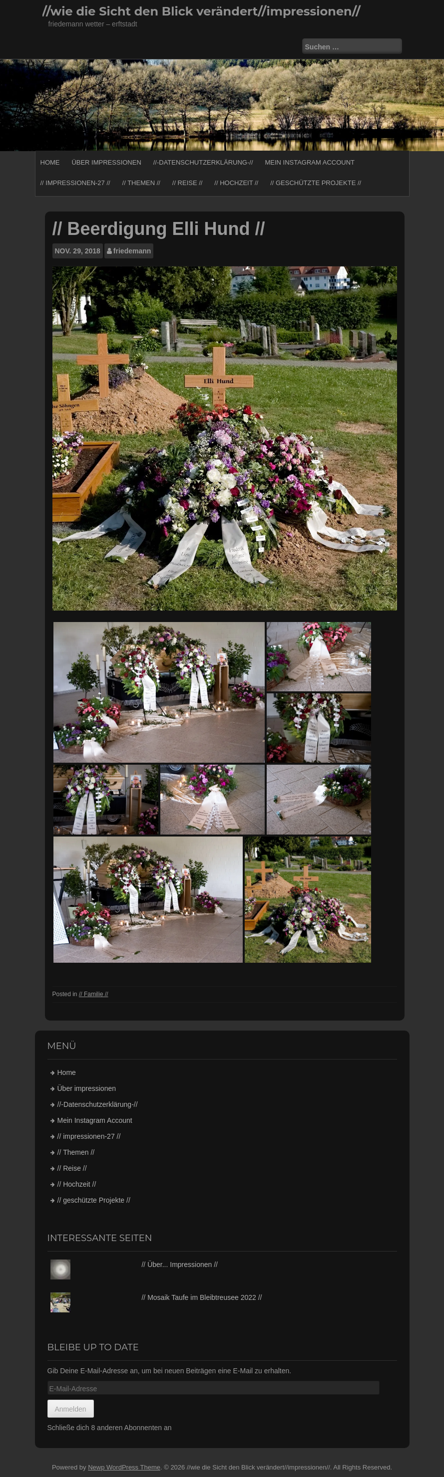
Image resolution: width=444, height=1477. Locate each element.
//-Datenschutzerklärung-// (203, 162)
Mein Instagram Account (310, 162)
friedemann (132, 251)
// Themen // (141, 183)
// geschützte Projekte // (315, 183)
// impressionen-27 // (75, 183)
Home (50, 162)
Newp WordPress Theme (124, 1467)
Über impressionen (106, 162)
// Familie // (93, 994)
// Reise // (187, 183)
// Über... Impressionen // (179, 1264)
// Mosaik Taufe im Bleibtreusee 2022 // (201, 1297)
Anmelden (70, 1409)
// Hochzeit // (236, 183)
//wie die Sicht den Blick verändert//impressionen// (201, 11)
